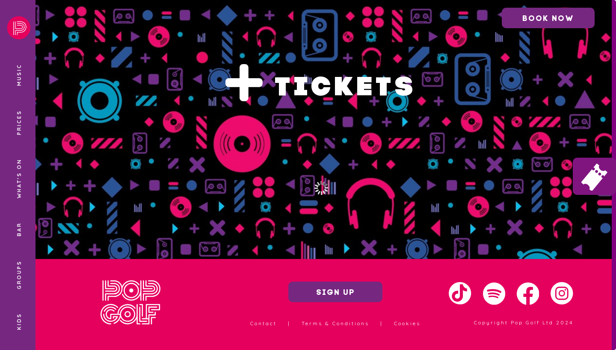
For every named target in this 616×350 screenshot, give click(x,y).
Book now (548, 19)
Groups (19, 274)
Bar (19, 229)
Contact (263, 323)
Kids (19, 321)
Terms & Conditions (335, 323)
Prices (19, 122)
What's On (19, 178)
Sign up (335, 293)
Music (19, 75)
